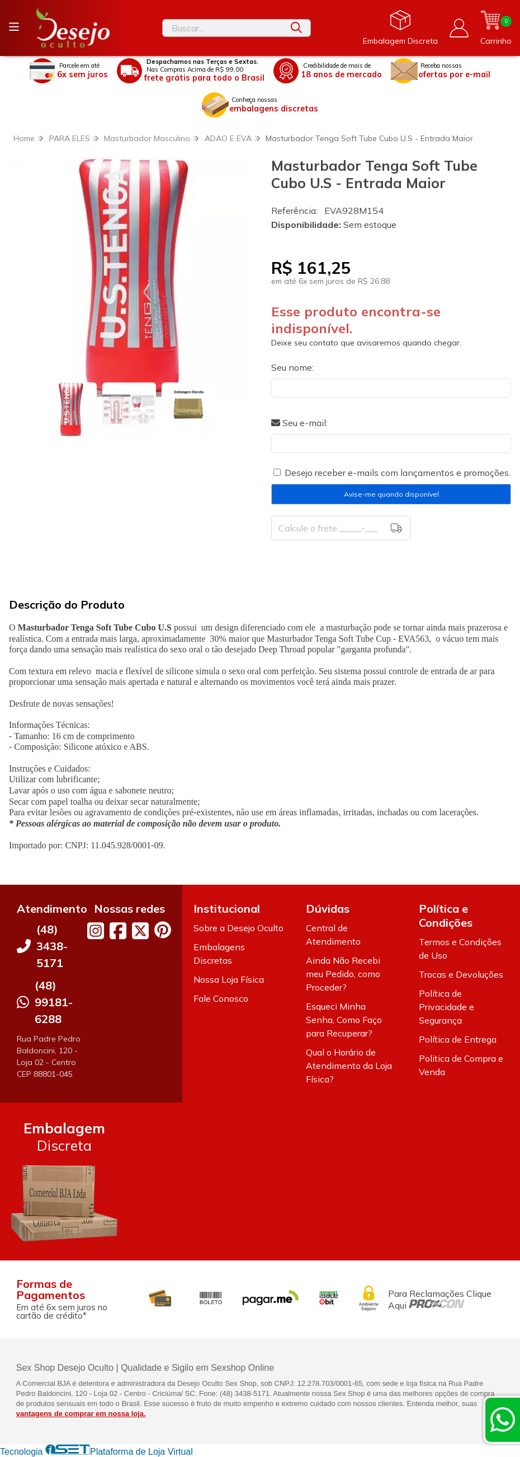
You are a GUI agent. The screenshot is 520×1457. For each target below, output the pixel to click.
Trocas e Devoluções (461, 974)
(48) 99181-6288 (54, 1002)
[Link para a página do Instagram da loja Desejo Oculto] (95, 930)
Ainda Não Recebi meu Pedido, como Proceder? (343, 974)
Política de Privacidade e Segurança (446, 1007)
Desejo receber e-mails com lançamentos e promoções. (397, 472)
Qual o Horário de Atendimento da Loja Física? (349, 1066)
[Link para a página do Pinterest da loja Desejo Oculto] (162, 929)
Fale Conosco (220, 998)
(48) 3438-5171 (52, 946)
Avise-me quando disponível (391, 494)
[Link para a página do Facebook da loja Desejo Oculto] (118, 930)
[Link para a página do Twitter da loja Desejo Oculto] (140, 930)
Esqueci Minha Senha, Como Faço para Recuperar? (344, 1020)
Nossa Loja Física (228, 979)
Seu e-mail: (299, 422)
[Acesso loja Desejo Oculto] (459, 28)
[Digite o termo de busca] (222, 28)
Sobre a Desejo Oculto (238, 927)
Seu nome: (292, 367)
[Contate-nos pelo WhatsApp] (502, 1419)
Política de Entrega (458, 1039)
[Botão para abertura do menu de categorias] (14, 26)
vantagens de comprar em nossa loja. (81, 1413)
